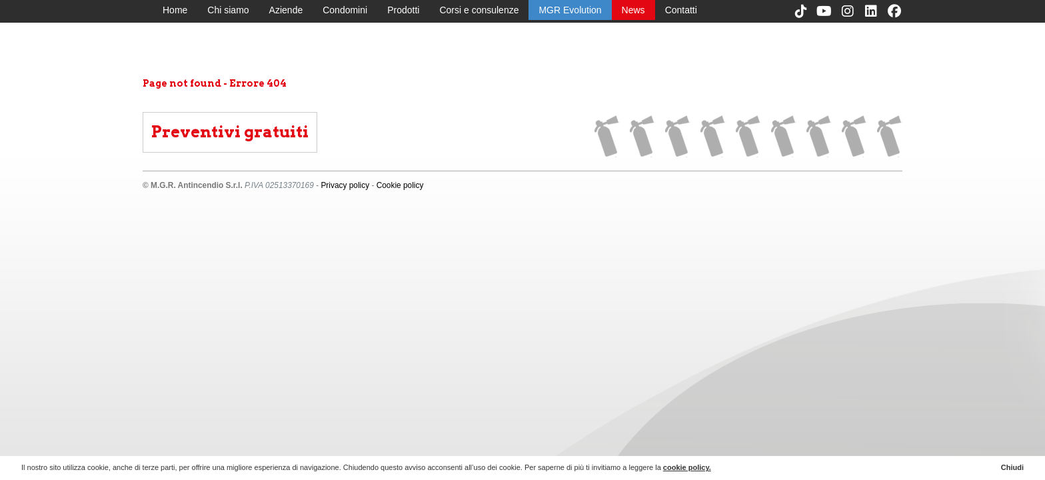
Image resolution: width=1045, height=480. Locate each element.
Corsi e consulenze (479, 10)
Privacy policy (345, 185)
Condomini (345, 10)
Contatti (681, 10)
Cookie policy (400, 185)
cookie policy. (687, 467)
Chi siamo (228, 10)
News (633, 10)
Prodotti (403, 10)
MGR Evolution (569, 10)
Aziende (286, 10)
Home (175, 10)
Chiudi (1012, 467)
